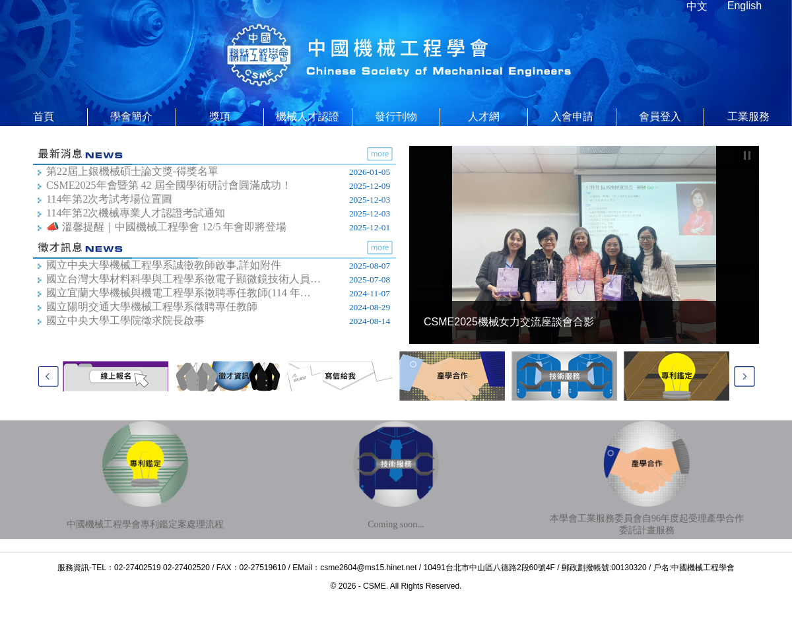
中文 (697, 6)
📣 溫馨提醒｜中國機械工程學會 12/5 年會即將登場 (166, 226)
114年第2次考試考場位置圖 (109, 199)
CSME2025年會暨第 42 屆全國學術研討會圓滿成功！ (169, 185)
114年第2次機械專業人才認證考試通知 (135, 212)
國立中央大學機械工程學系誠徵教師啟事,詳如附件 (163, 265)
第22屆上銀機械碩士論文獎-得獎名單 (132, 171)
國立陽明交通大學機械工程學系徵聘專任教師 (151, 306)
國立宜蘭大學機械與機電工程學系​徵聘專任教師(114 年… (178, 292)
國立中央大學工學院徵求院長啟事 (125, 320)
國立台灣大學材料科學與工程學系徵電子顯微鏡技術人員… (183, 278)
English (744, 5)
